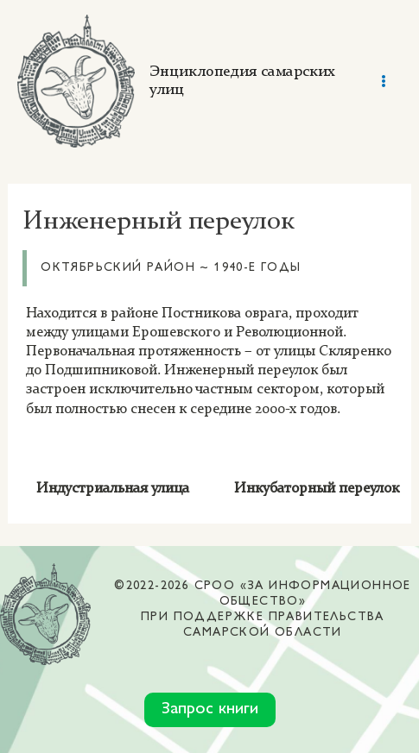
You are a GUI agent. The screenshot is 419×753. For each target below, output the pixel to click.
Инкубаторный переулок (316, 488)
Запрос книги (210, 709)
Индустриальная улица (112, 488)
